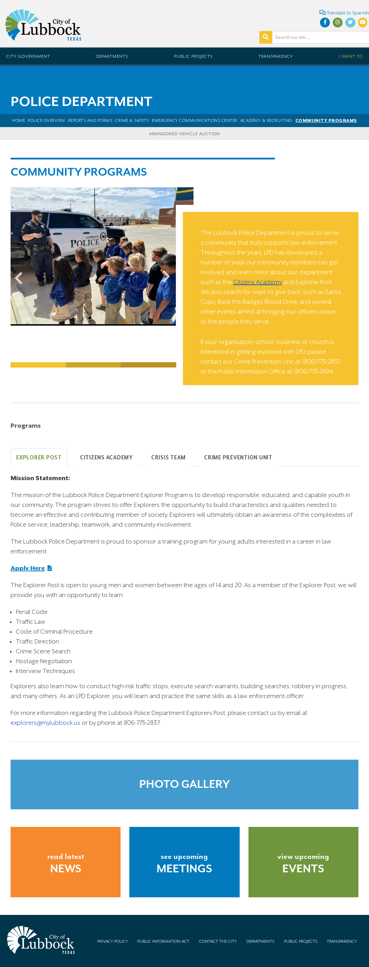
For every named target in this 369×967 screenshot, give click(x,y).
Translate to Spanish (344, 12)
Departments (112, 56)
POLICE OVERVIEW (46, 120)
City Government (28, 56)
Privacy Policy (112, 941)
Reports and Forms (90, 120)
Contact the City (218, 941)
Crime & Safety (132, 120)
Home (18, 120)
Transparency (275, 56)
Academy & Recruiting (266, 120)
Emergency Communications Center (195, 120)
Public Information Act (163, 941)
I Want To (351, 56)
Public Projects (193, 56)
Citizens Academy (257, 281)
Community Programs (326, 120)
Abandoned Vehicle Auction (184, 133)
